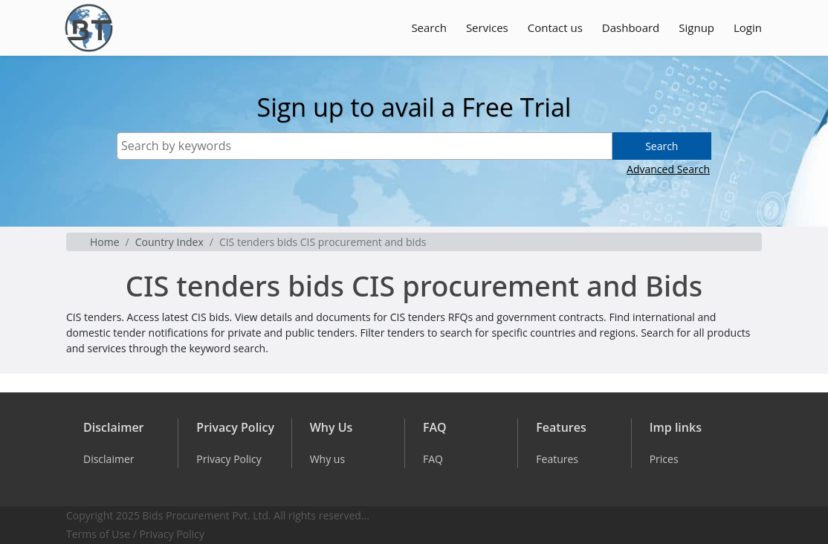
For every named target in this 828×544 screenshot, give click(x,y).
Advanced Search (668, 169)
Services (487, 27)
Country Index (169, 242)
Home (105, 242)
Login (748, 27)
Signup (696, 27)
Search (429, 27)
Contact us (555, 27)
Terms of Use (98, 534)
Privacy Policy (172, 534)
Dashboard (630, 27)
